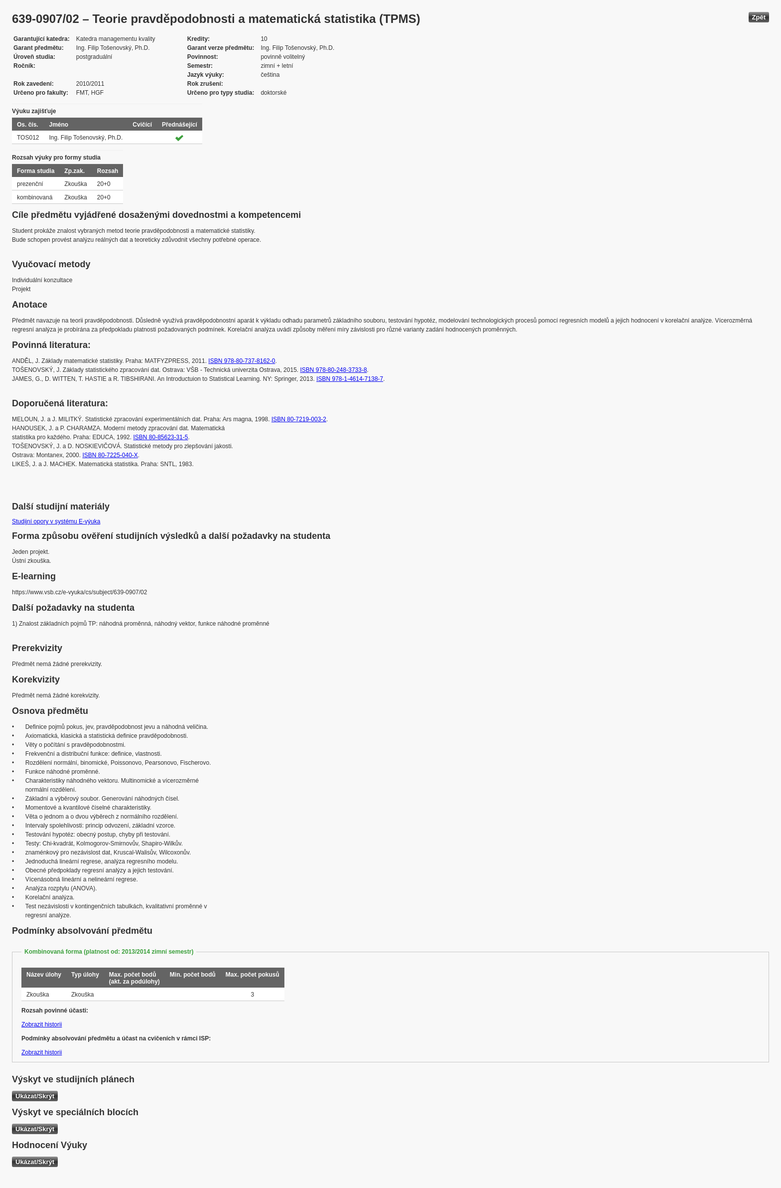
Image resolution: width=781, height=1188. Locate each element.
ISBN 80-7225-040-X (109, 455)
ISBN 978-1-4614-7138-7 (349, 378)
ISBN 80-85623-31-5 (160, 437)
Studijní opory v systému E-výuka (56, 521)
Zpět (759, 17)
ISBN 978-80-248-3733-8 (333, 369)
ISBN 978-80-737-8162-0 (241, 360)
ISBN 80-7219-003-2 (298, 419)
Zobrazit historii (41, 1024)
